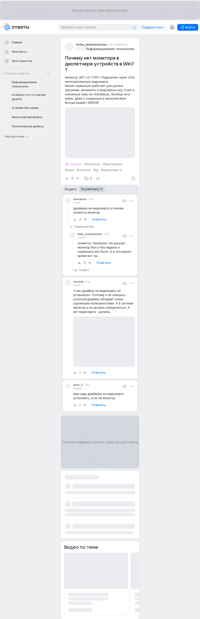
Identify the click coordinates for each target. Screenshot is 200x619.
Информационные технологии (110, 49)
